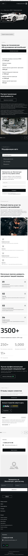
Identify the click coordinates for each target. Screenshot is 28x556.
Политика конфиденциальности (6, 525)
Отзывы (2, 508)
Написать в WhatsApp (8, 376)
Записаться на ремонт (7, 20)
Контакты (3, 511)
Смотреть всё (14, 397)
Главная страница (4, 517)
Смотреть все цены (14, 50)
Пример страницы (4, 527)
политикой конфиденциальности (14, 193)
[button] (26, 137)
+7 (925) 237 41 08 (20, 3)
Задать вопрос (14, 450)
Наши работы (4, 506)
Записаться (14, 489)
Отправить (14, 190)
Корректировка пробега (7, 34)
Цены (2, 504)
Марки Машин (3, 521)
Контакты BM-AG (4, 519)
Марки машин (4, 501)
